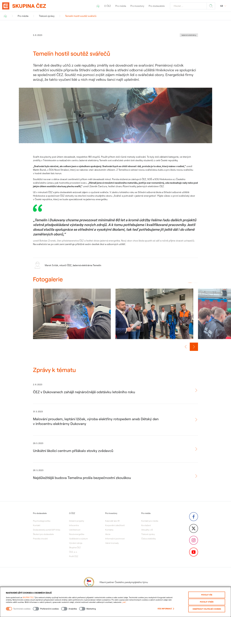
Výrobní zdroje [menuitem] (75, 543)
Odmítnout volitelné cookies (207, 609)
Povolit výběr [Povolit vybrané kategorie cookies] (206, 602)
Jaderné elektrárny (189, 35)
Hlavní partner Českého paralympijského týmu (115, 582)
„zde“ (124, 602)
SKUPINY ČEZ (28, 597)
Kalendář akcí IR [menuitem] (112, 521)
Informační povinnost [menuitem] (115, 538)
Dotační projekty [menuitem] (76, 521)
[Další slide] (194, 347)
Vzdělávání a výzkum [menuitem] (78, 538)
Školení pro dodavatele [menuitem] (43, 534)
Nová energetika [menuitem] (76, 534)
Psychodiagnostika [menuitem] (41, 521)
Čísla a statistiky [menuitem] (148, 538)
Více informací (165, 609)
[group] (72, 317)
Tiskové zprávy (47, 15)
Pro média (23, 15)
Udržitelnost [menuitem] (74, 529)
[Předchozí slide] (186, 347)
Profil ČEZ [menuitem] (73, 556)
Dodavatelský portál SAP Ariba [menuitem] (46, 529)
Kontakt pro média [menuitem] (149, 521)
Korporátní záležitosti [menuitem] (115, 525)
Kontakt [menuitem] (36, 525)
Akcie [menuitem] (107, 534)
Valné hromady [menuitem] (112, 543)
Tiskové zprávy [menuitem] (148, 534)
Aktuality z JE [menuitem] (147, 529)
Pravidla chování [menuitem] (40, 538)
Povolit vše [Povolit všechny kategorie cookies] (206, 595)
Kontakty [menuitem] (109, 529)
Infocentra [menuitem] (74, 525)
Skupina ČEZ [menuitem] (75, 547)
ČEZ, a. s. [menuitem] (73, 552)
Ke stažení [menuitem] (146, 525)
